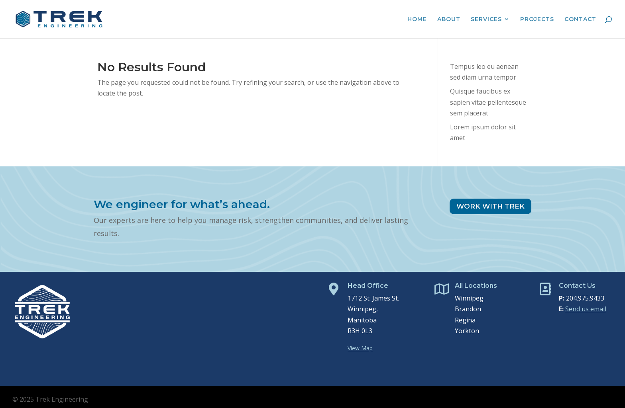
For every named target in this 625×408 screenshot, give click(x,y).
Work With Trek (490, 206)
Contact (580, 19)
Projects (537, 19)
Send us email (585, 309)
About (448, 19)
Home (417, 19)
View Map (360, 348)
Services (486, 19)
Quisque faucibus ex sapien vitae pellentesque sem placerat (488, 102)
